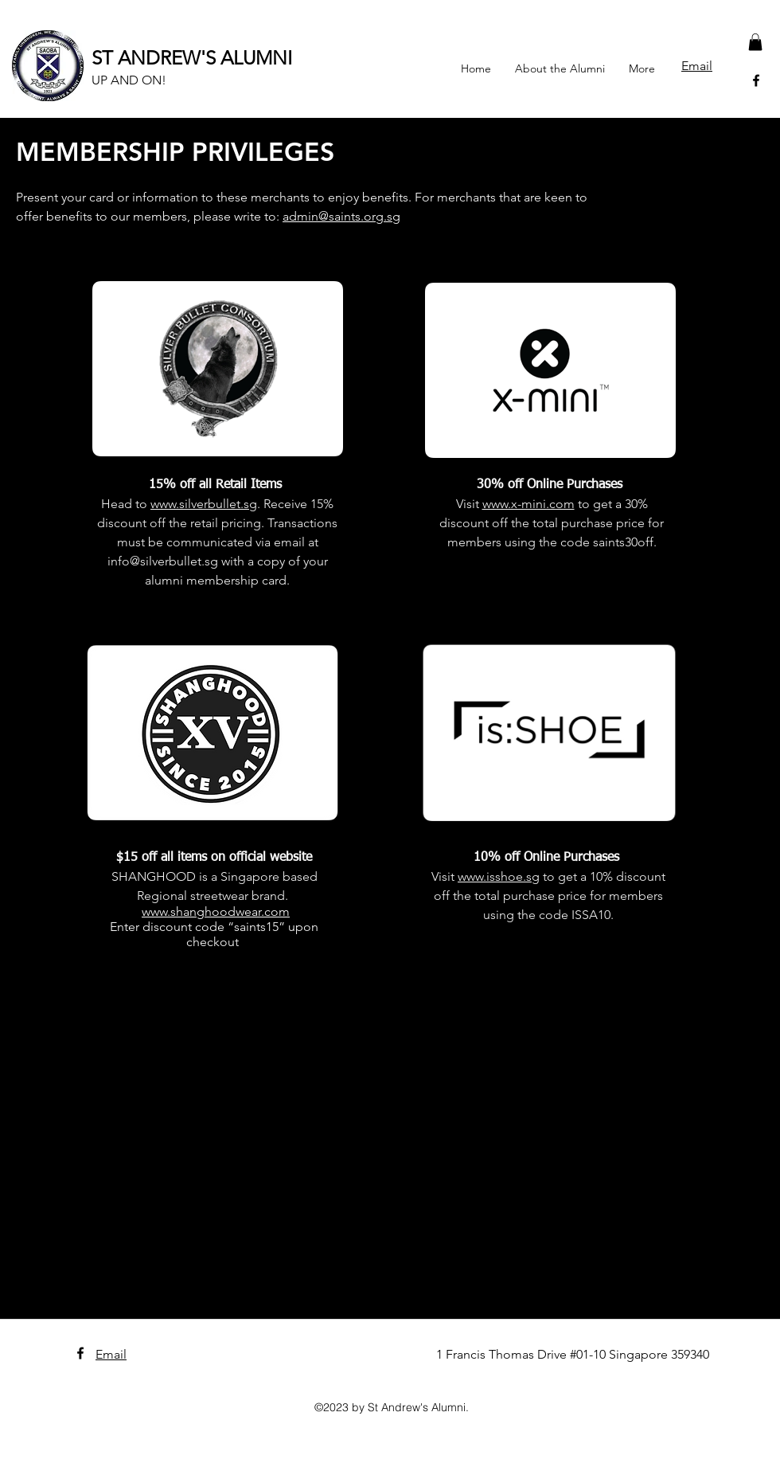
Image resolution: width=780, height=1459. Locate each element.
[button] (755, 42)
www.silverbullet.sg (203, 503)
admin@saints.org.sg (341, 216)
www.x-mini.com (528, 503)
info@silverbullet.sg (162, 561)
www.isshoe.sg (499, 876)
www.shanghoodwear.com (216, 911)
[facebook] (756, 80)
